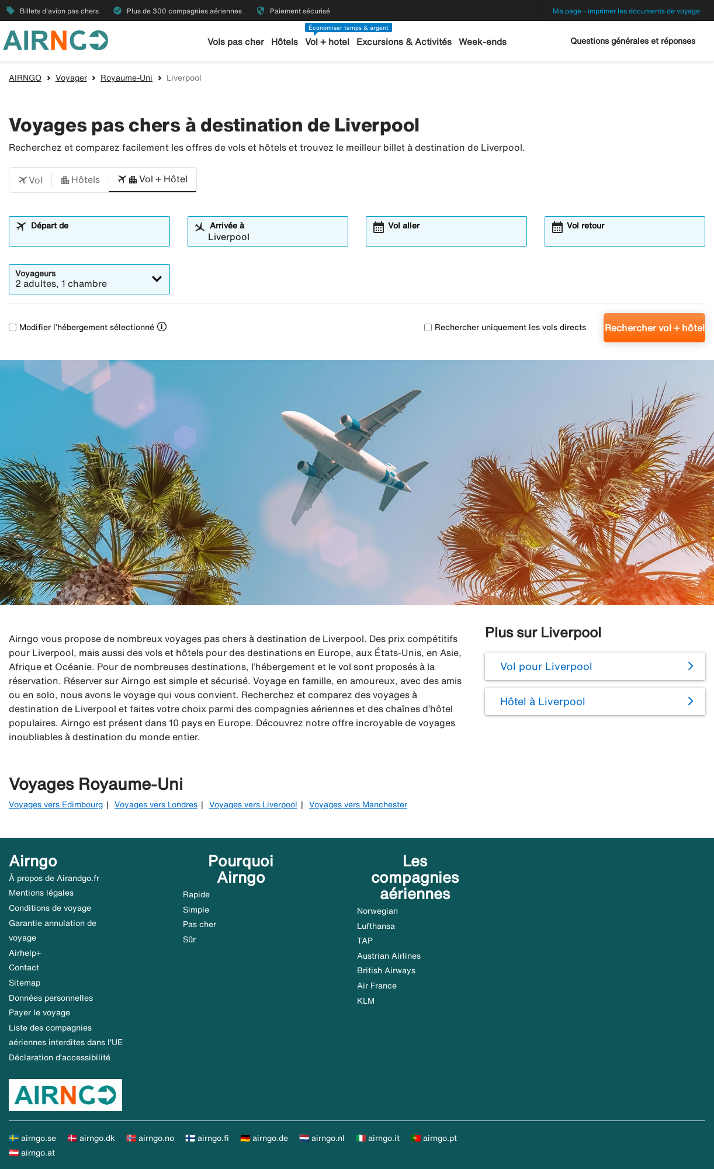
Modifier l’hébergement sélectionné (81, 327)
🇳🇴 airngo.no (150, 1138)
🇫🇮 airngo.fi (207, 1138)
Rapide (196, 894)
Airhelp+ (25, 953)
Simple (196, 910)
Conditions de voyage (50, 908)
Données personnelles (51, 998)
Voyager (71, 78)
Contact (24, 967)
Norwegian (377, 911)
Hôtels (285, 41)
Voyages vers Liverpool (253, 804)
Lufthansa (376, 926)
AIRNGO (25, 78)
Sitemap (24, 983)
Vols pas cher (237, 41)
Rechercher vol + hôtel (655, 327)
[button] (30, 180)
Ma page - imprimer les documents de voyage (626, 11)
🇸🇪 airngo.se (32, 1138)
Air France (377, 985)
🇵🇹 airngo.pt (434, 1138)
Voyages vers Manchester (358, 804)
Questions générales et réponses (632, 41)
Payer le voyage (39, 1012)
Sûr (189, 939)
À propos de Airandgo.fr (54, 878)
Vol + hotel (328, 41)
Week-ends (481, 41)
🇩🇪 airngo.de (264, 1138)
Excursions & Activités (404, 41)
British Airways (386, 970)
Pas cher (199, 924)
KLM (366, 1001)
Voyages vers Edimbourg (56, 804)
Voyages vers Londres (156, 804)
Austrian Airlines (389, 956)
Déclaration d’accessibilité (59, 1057)
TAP (365, 940)
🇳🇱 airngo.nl (322, 1138)
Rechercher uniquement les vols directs (505, 327)
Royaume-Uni (126, 78)
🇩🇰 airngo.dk (91, 1138)
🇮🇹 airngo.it (378, 1138)
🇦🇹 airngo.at (32, 1153)
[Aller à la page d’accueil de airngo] (55, 39)
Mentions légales (41, 893)
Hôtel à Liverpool (542, 701)
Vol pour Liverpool (546, 666)
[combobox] (97, 237)
